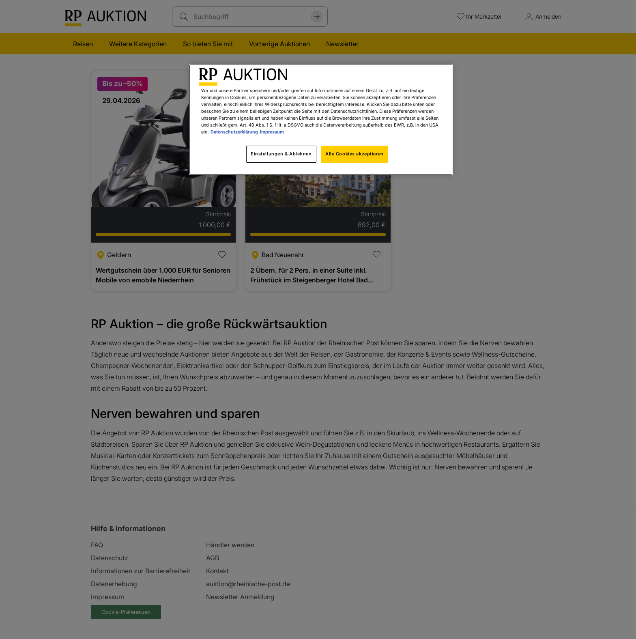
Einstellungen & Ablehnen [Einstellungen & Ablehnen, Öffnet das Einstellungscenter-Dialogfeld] (281, 154)
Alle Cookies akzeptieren (354, 154)
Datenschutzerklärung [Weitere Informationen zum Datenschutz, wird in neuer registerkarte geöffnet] (234, 132)
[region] (321, 119)
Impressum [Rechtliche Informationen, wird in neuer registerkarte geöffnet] (272, 132)
